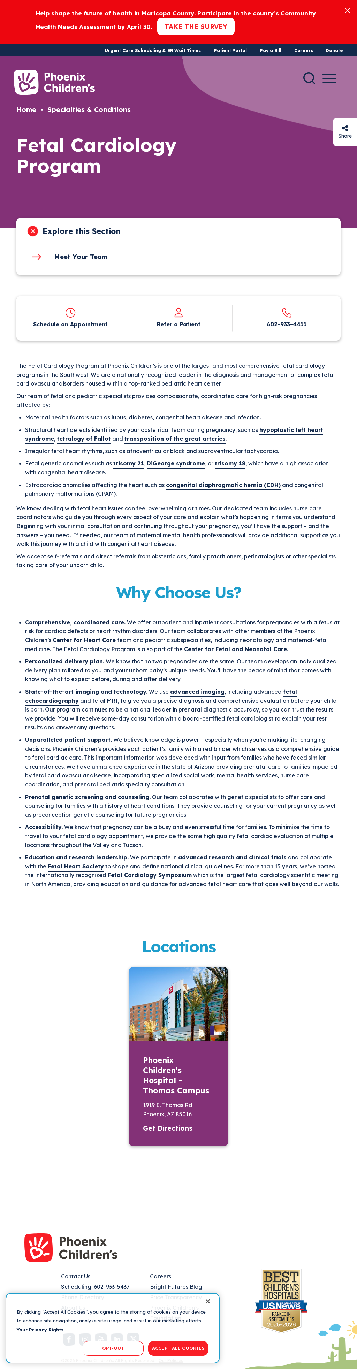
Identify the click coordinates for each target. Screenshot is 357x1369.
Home (26, 109)
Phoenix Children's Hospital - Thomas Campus (176, 1075)
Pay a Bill (270, 50)
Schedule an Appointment (70, 324)
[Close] (347, 10)
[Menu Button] (329, 78)
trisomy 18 (230, 463)
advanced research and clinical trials (232, 857)
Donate (334, 50)
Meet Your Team (81, 256)
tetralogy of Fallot (84, 438)
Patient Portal (230, 50)
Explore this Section (82, 231)
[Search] (309, 78)
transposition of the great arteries (175, 438)
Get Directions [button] (167, 1128)
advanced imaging (197, 691)
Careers (303, 50)
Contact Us (75, 1276)
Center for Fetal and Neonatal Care (235, 649)
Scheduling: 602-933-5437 (95, 1286)
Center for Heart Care (84, 640)
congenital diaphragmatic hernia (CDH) (223, 484)
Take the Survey (196, 26)
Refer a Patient (178, 324)
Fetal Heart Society (76, 866)
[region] (113, 1328)
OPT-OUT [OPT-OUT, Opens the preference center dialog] (113, 1348)
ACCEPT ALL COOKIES (178, 1348)
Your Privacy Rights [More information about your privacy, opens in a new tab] (40, 1329)
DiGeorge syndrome (176, 463)
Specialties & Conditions (89, 109)
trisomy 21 (128, 463)
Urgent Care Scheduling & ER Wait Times (153, 50)
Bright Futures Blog (176, 1286)
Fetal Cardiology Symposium (150, 875)
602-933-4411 (287, 324)
